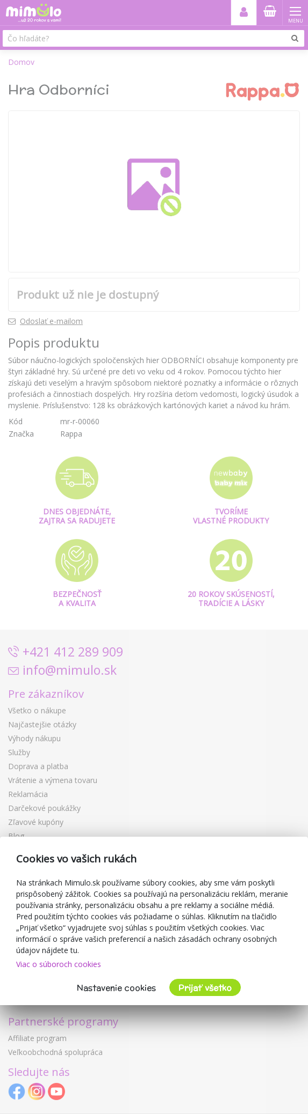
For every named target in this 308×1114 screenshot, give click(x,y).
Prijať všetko (205, 987)
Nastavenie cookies (116, 987)
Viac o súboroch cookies (58, 964)
